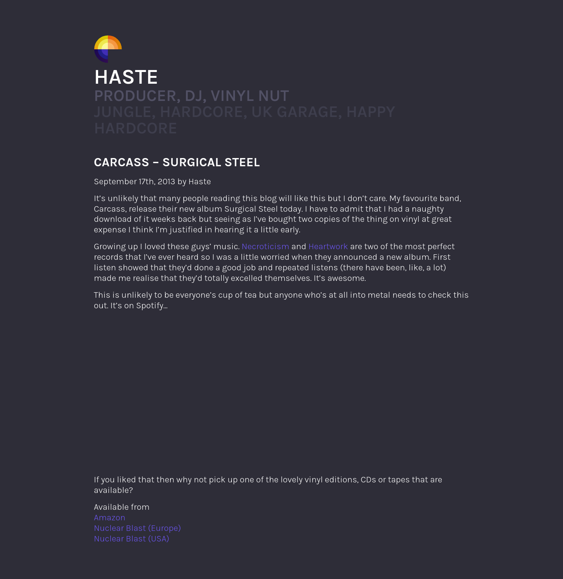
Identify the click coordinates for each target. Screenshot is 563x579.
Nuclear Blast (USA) (131, 538)
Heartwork (328, 246)
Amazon (110, 517)
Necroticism (265, 246)
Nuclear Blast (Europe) (137, 528)
